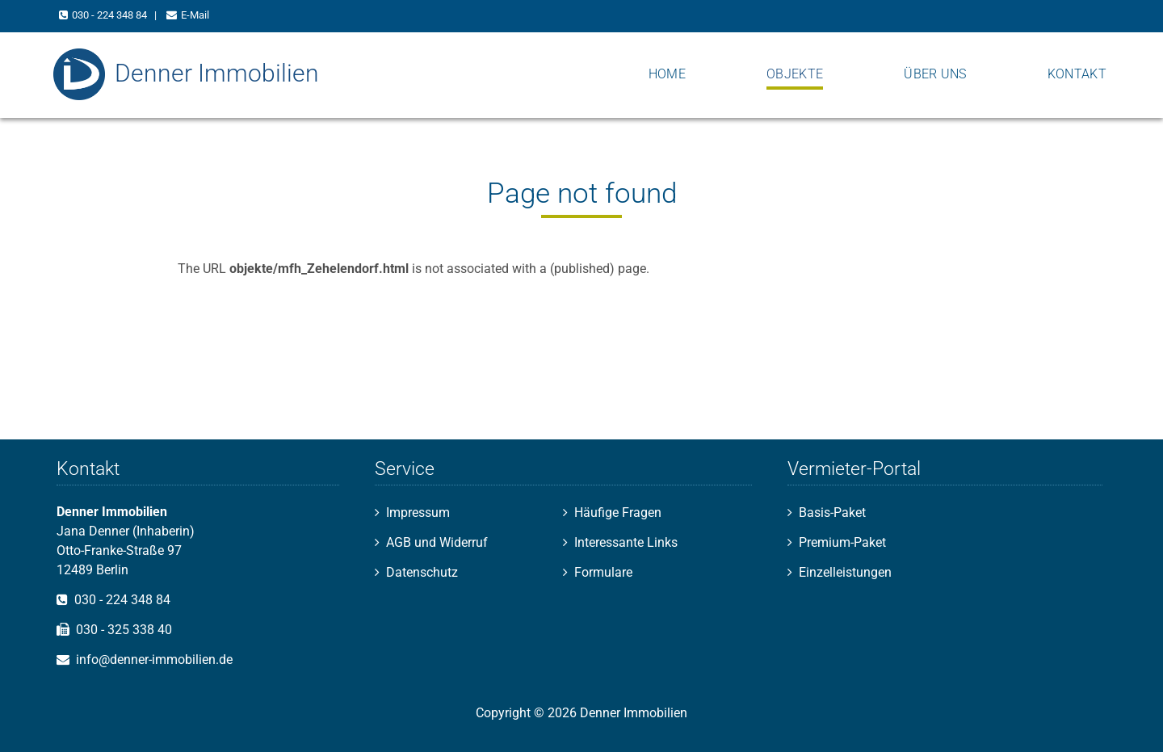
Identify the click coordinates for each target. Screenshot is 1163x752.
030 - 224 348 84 (109, 15)
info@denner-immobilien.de (154, 659)
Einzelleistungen (845, 572)
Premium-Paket (842, 542)
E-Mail (195, 15)
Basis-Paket (832, 512)
